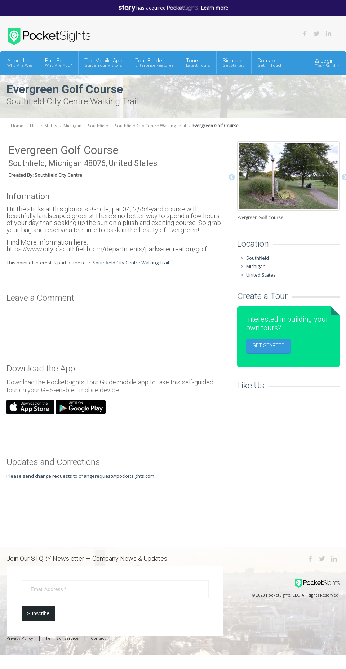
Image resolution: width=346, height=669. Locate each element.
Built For (58, 62)
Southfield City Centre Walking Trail (150, 126)
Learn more (214, 7)
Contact (270, 62)
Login (327, 62)
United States (43, 126)
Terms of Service (62, 638)
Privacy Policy (19, 638)
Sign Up (233, 62)
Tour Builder (154, 62)
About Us (19, 62)
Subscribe (38, 613)
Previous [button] (231, 177)
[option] (288, 181)
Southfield (98, 126)
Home (17, 126)
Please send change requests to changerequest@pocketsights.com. (80, 476)
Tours (198, 62)
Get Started (268, 345)
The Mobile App (103, 62)
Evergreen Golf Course (215, 126)
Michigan (72, 126)
